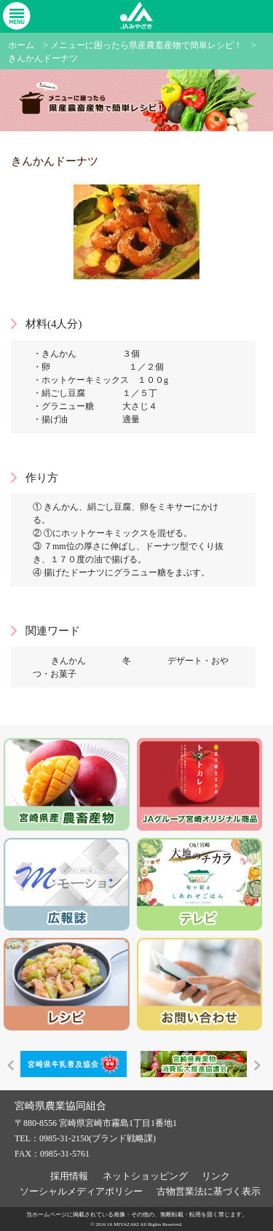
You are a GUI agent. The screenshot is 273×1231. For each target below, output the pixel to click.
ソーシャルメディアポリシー (81, 1191)
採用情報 (69, 1175)
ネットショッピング (145, 1175)
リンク (216, 1175)
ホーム (21, 45)
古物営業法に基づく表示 (209, 1191)
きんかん (68, 661)
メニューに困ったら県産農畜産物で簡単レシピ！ (146, 45)
